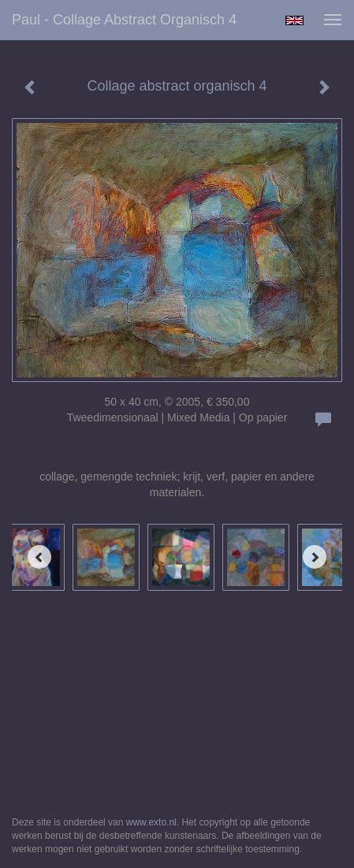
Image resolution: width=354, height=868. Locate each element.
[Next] (314, 557)
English (294, 20)
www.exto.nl (151, 822)
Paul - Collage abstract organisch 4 (124, 20)
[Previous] (39, 557)
